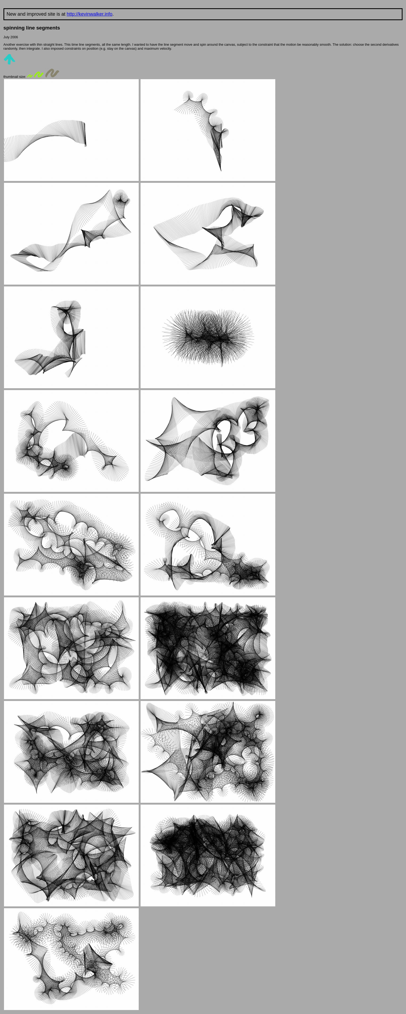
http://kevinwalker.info (89, 14)
